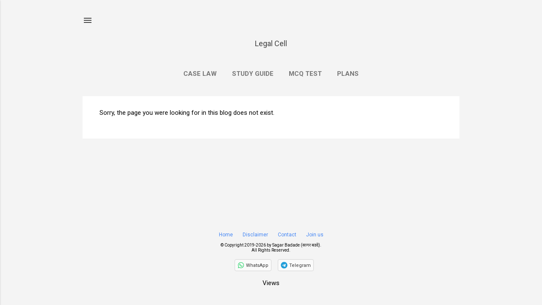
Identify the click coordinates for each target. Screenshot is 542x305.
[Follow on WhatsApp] (253, 265)
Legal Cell (271, 43)
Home (226, 235)
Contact (287, 235)
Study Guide (253, 74)
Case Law (200, 74)
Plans (348, 74)
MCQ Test (305, 74)
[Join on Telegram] (296, 265)
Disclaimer (255, 235)
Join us (315, 235)
